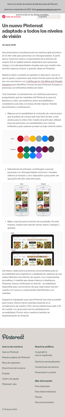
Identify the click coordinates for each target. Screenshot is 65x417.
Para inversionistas (44, 402)
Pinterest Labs (9, 384)
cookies (52, 372)
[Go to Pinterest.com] (13, 336)
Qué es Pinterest (10, 352)
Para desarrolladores (45, 391)
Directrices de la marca (13, 368)
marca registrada (43, 355)
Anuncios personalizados (47, 361)
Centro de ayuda (10, 378)
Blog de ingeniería (11, 362)
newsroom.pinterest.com (47, 9)
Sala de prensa (13, 16)
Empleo (6, 373)
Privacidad (40, 372)
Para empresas (42, 386)
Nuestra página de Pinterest (16, 357)
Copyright (40, 352)
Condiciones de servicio (47, 367)
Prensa (38, 397)
